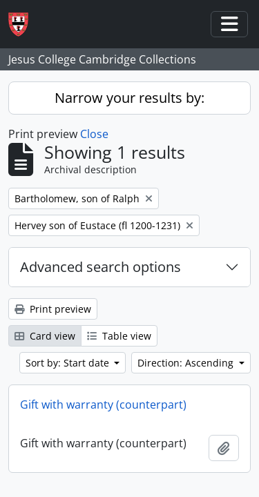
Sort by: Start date (69, 362)
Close (94, 134)
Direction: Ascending (186, 362)
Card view (45, 335)
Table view (119, 335)
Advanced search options (100, 266)
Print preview (53, 308)
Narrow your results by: (129, 97)
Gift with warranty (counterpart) (103, 404)
